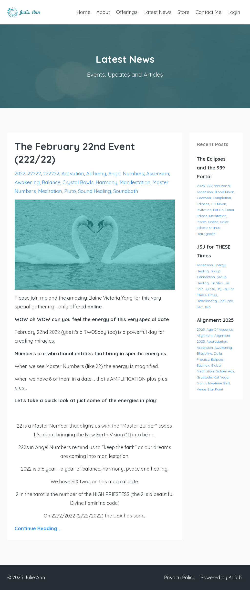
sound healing (94, 191)
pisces (202, 222)
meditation (50, 191)
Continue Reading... (38, 528)
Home (83, 12)
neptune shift (219, 383)
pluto (70, 191)
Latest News (157, 12)
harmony (106, 182)
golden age (225, 371)
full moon (218, 204)
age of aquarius (220, 329)
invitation (204, 210)
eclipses (203, 204)
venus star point (210, 389)
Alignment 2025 (215, 320)
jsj (219, 289)
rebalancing (207, 301)
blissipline (204, 353)
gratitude (204, 377)
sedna (213, 222)
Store (183, 12)
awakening (27, 182)
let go (218, 210)
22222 (34, 173)
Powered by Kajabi (221, 577)
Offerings (126, 12)
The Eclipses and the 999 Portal (211, 167)
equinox (203, 365)
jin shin (216, 283)
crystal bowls (78, 182)
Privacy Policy (180, 577)
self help (204, 307)
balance (51, 182)
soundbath (125, 191)
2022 (20, 173)
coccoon (204, 198)
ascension (157, 173)
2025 (201, 186)
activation (73, 173)
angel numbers (126, 173)
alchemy (96, 173)
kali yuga (221, 377)
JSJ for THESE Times (213, 251)
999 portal (222, 186)
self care (226, 301)
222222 (51, 173)
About (103, 12)
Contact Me (208, 12)
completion (222, 198)
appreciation (217, 341)
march (202, 383)
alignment (205, 335)
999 (209, 186)
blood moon (224, 192)
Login (234, 12)
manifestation (135, 182)
